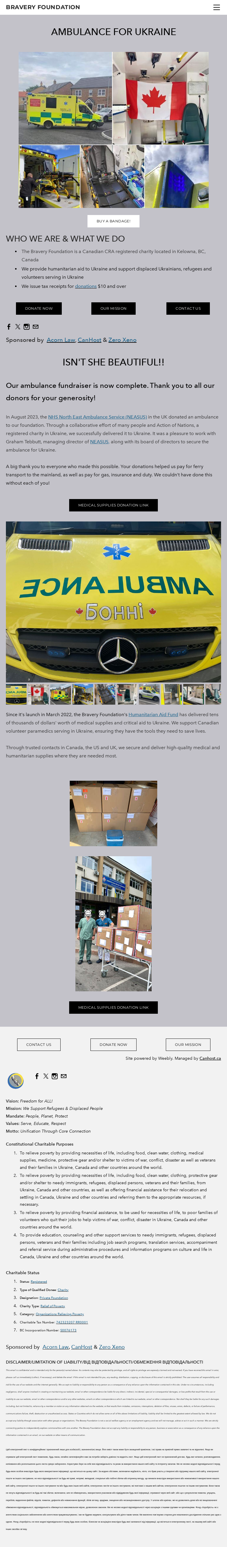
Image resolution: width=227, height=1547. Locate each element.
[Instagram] (27, 326)
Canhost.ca (210, 1058)
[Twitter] (18, 326)
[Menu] (216, 7)
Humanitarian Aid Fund (153, 714)
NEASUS (99, 441)
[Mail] (35, 326)
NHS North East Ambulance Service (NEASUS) (97, 417)
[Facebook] (9, 326)
